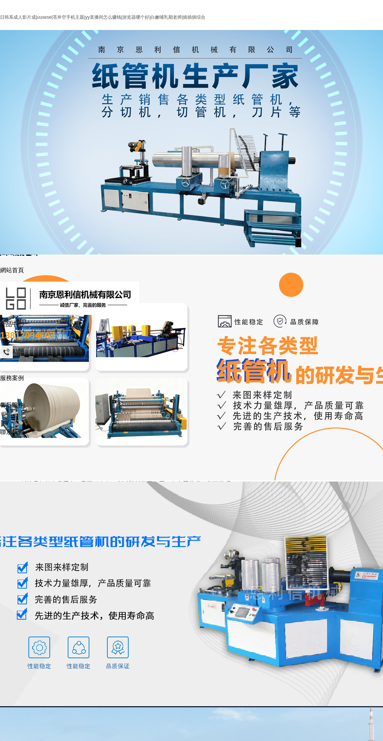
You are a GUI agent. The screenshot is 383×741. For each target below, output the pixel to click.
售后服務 (12, 405)
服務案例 (12, 378)
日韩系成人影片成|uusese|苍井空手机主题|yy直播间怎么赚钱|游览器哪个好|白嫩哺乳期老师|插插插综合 (102, 17)
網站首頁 (12, 270)
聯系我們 (12, 432)
